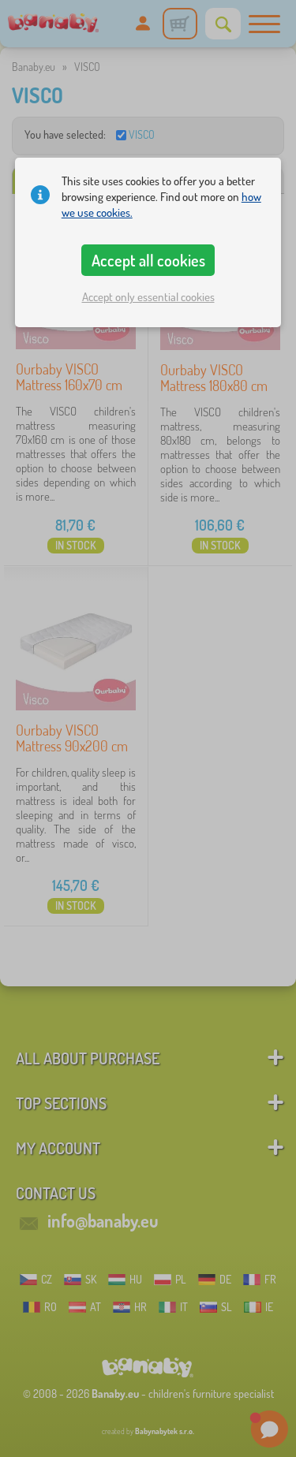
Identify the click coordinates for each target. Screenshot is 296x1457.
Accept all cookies (148, 260)
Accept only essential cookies (148, 296)
